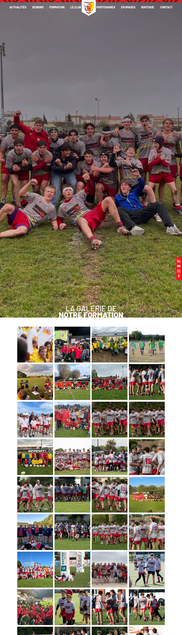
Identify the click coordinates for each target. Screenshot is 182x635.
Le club (75, 7)
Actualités (17, 7)
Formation (56, 7)
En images (128, 7)
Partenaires (105, 7)
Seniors (38, 7)
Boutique (147, 7)
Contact (166, 7)
